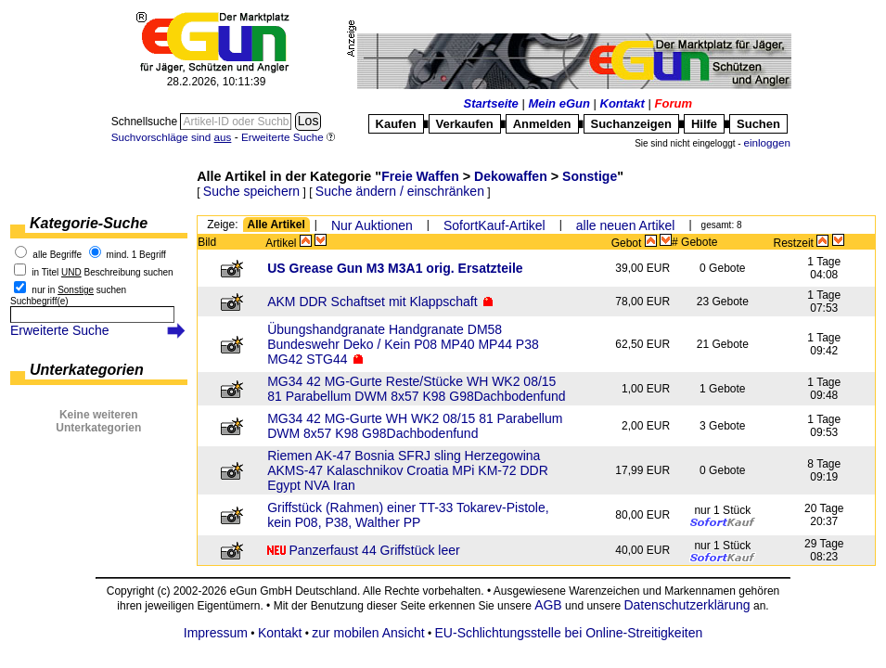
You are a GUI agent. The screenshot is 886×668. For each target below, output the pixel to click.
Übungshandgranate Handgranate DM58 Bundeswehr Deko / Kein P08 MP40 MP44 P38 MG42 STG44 (403, 344)
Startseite (491, 103)
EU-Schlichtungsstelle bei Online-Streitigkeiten (569, 632)
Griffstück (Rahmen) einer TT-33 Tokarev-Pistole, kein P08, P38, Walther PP (407, 515)
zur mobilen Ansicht (368, 632)
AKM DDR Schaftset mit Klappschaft (372, 301)
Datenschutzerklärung (686, 604)
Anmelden (542, 124)
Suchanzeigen (631, 124)
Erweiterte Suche (59, 330)
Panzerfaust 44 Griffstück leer (374, 550)
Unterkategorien (87, 370)
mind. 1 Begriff (136, 255)
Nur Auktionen (372, 225)
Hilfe (704, 124)
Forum (673, 103)
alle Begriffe (57, 255)
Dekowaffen (510, 176)
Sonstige (589, 176)
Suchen (758, 124)
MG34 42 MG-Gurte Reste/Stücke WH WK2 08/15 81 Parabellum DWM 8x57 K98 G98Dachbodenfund (416, 389)
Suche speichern (251, 191)
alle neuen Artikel (625, 225)
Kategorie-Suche (89, 223)
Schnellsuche (146, 121)
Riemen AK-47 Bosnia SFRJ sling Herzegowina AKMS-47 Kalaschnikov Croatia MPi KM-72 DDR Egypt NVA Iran (407, 470)
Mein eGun (558, 103)
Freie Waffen (420, 176)
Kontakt (622, 103)
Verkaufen (465, 124)
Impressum (216, 632)
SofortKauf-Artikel (494, 225)
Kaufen (396, 124)
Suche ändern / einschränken (399, 191)
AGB (548, 604)
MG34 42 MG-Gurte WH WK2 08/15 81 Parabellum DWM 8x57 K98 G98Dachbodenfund (414, 426)
